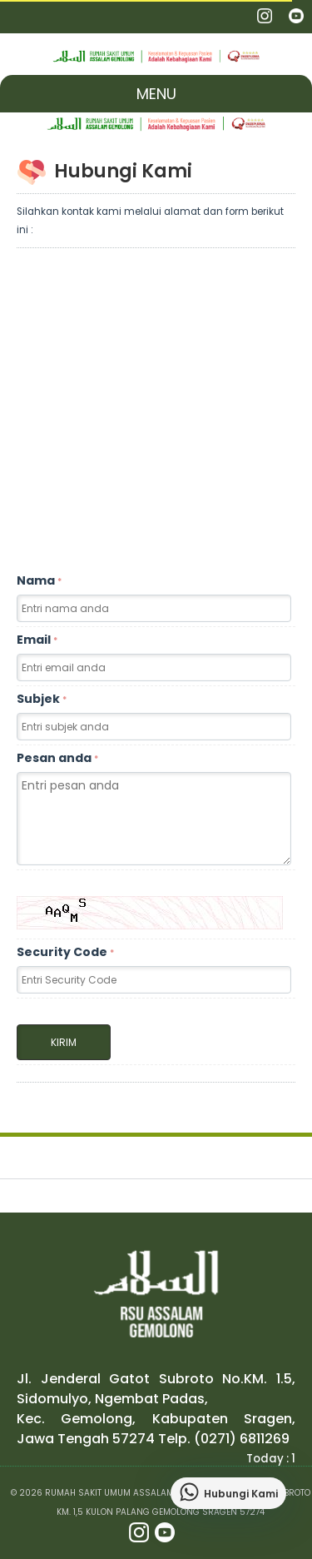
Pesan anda (57, 758)
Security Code (65, 952)
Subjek (42, 698)
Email (37, 639)
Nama (39, 580)
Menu (156, 93)
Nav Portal (18, 16)
